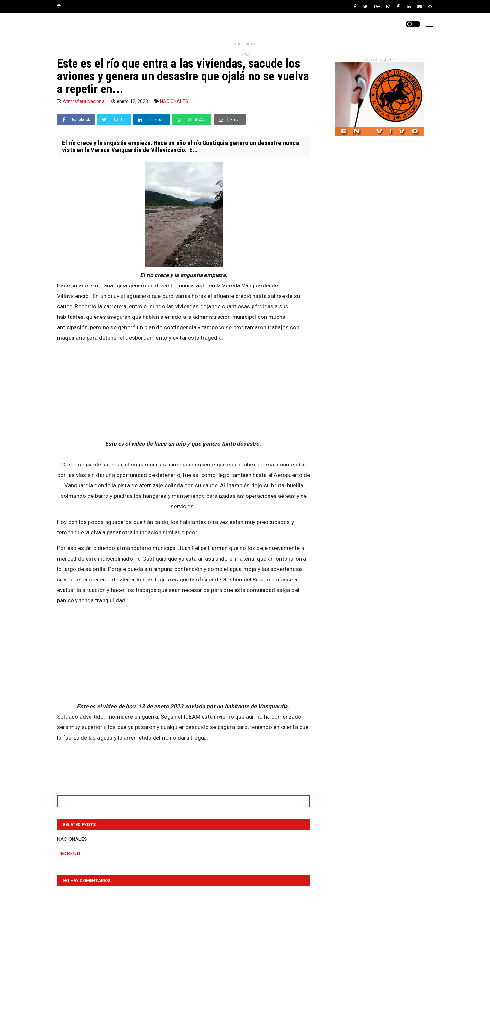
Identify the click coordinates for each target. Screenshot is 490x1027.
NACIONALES (174, 101)
